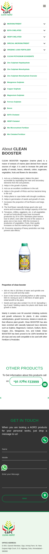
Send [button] (24, 498)
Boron (9, 108)
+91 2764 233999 (26, 381)
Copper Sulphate (14, 89)
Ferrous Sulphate (14, 102)
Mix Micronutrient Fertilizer (18, 128)
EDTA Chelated (13, 115)
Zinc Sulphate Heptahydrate (18, 63)
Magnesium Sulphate (15, 95)
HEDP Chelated (13, 121)
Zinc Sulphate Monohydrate (18, 69)
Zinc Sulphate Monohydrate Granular (22, 76)
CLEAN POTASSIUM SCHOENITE (20, 56)
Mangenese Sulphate (15, 82)
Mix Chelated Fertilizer (16, 134)
